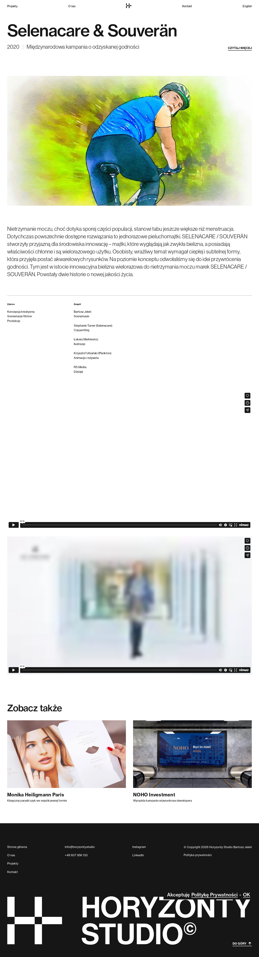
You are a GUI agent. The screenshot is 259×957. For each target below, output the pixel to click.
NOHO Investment (154, 795)
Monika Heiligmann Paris (35, 795)
